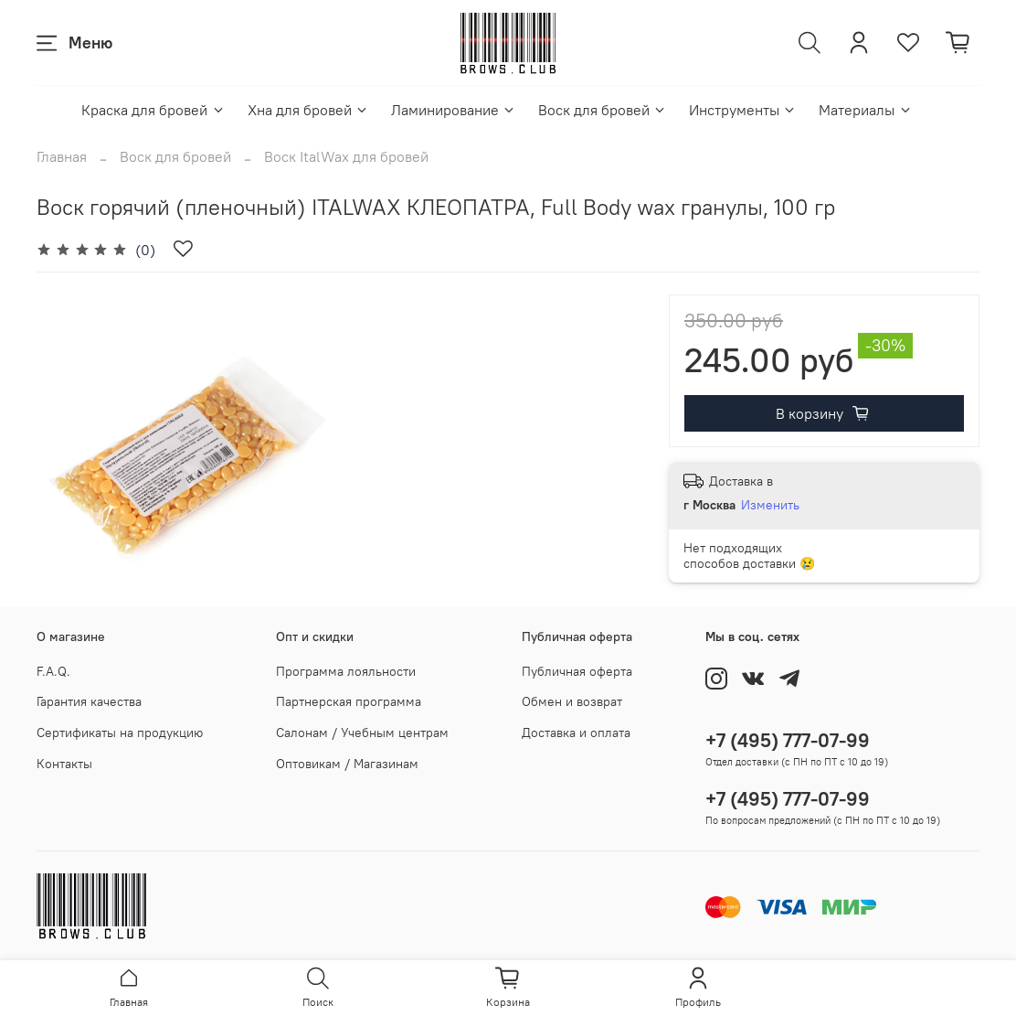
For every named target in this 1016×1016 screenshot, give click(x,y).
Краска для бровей (153, 110)
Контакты (64, 763)
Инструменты (743, 110)
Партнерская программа (348, 701)
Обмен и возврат (572, 701)
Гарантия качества (89, 701)
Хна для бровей (308, 110)
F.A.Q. (53, 671)
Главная (62, 156)
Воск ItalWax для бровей (346, 156)
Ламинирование (453, 110)
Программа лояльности (346, 671)
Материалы (865, 110)
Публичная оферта (577, 671)
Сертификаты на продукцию (120, 732)
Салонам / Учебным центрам (362, 732)
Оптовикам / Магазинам (347, 763)
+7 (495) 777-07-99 (787, 740)
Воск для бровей (602, 110)
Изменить (770, 505)
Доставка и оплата (576, 732)
